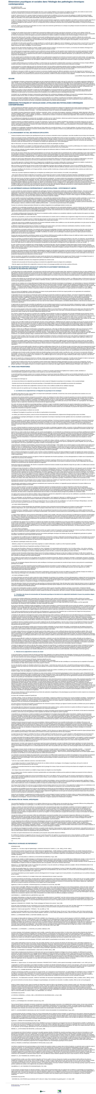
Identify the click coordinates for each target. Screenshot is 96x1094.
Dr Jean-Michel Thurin (15, 1085)
